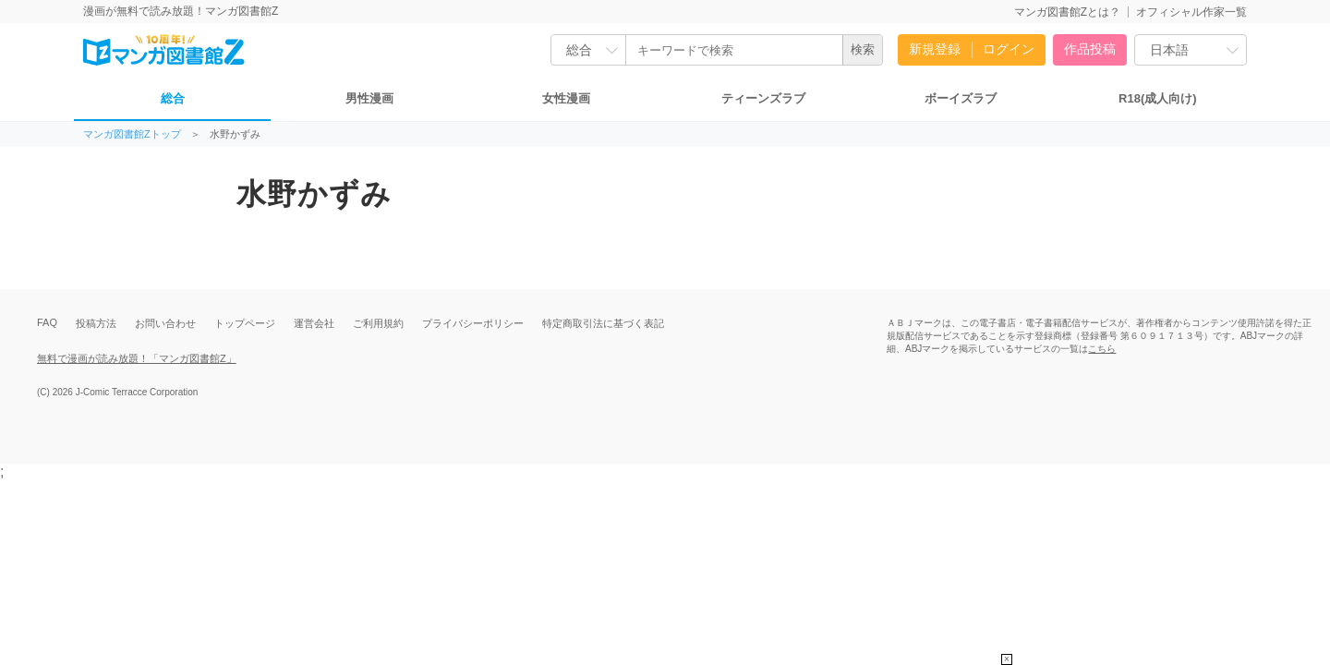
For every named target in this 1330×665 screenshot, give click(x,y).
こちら (1102, 349)
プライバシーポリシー (473, 323)
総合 (173, 98)
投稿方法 (96, 323)
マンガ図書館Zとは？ (1067, 12)
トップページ (244, 323)
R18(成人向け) (1157, 98)
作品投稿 (1090, 49)
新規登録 (935, 49)
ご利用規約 (378, 323)
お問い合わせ (165, 323)
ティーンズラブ (763, 98)
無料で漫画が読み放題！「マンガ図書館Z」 (136, 358)
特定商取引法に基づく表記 (603, 323)
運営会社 (314, 323)
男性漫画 (369, 98)
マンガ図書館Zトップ (132, 134)
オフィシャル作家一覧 (1191, 12)
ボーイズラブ (961, 98)
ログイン (1008, 49)
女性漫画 (566, 98)
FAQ (47, 322)
